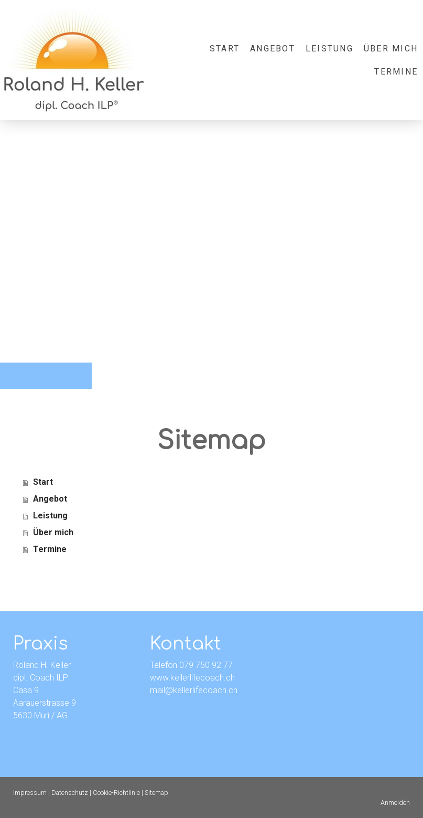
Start (225, 49)
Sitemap (156, 792)
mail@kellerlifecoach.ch (193, 690)
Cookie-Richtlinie (116, 792)
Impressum (30, 792)
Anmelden (395, 802)
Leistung (329, 49)
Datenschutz (69, 792)
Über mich (391, 49)
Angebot (272, 49)
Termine (396, 72)
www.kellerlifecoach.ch (192, 678)
